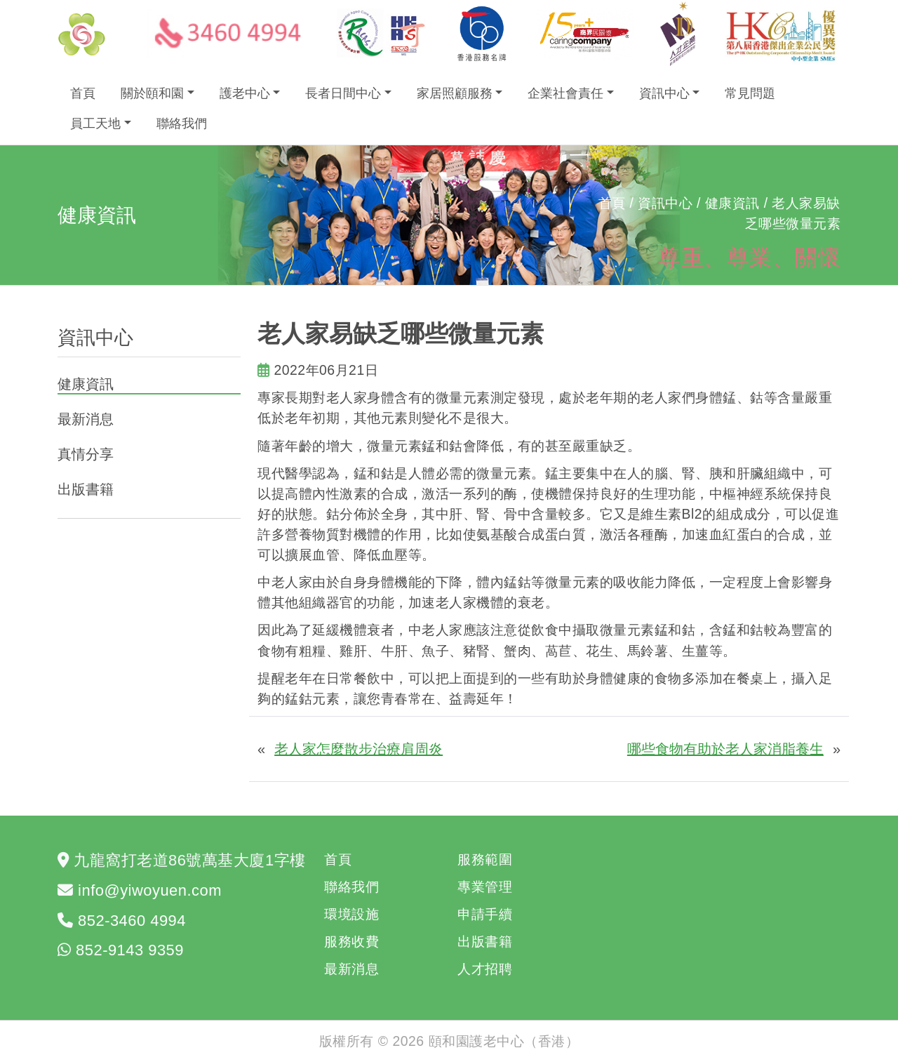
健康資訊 (86, 384)
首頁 (82, 93)
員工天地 (95, 124)
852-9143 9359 (130, 950)
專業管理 (484, 886)
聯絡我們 (181, 124)
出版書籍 (86, 489)
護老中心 (245, 93)
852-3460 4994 (132, 920)
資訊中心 (664, 93)
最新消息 (86, 419)
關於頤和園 (152, 93)
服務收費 (351, 941)
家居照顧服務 (454, 93)
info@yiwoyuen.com (150, 890)
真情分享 (86, 454)
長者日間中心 (343, 93)
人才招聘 (484, 968)
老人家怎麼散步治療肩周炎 (358, 749)
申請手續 (484, 914)
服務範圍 (484, 859)
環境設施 (351, 914)
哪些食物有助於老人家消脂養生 (725, 749)
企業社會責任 (565, 93)
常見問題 (750, 93)
